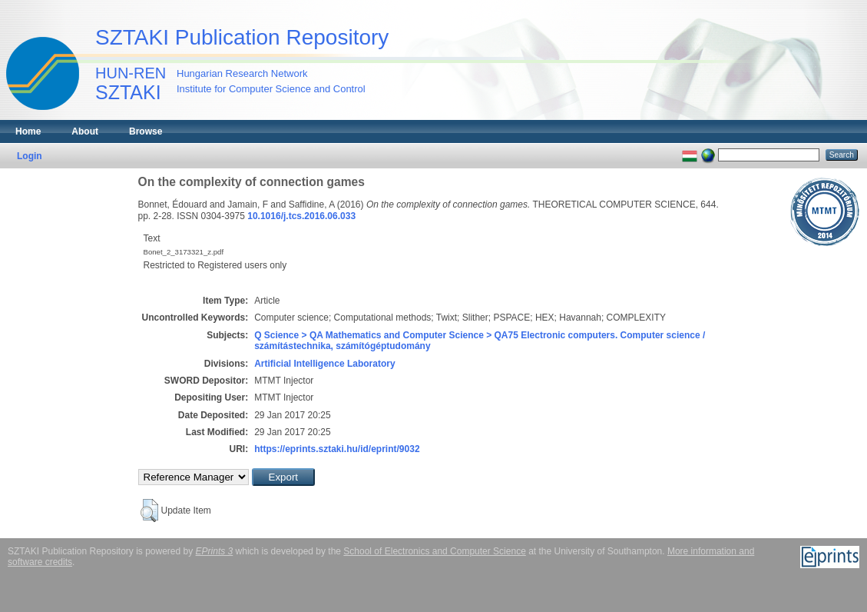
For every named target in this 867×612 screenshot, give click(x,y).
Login (29, 156)
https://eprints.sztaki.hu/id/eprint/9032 (336, 449)
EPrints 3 (214, 551)
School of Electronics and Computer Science (434, 551)
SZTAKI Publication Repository (242, 37)
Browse (145, 131)
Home (28, 131)
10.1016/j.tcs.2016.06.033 (301, 216)
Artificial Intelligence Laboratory (324, 363)
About (84, 131)
